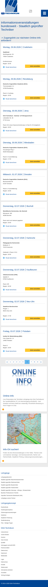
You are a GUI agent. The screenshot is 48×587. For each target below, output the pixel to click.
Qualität (3, 542)
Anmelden (3, 572)
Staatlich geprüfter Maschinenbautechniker (12, 479)
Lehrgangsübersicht (6, 477)
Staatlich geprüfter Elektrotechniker (10, 482)
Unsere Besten (5, 534)
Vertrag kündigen (5, 575)
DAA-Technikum (7, 528)
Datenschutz (4, 550)
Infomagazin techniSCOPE (8, 545)
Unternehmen (4, 532)
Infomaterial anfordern (7, 570)
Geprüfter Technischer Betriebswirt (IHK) (11, 495)
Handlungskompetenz (7, 509)
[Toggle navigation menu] (44, 13)
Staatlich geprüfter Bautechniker (9, 485)
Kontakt (3, 564)
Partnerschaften (5, 547)
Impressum (4, 553)
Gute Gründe (4, 540)
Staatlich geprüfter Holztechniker (9, 487)
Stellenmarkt (4, 567)
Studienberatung (5, 520)
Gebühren (3, 515)
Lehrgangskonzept (8, 503)
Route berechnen (11, 67)
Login (2, 559)
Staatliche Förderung (6, 517)
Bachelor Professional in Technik (9, 493)
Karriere (3, 537)
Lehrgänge (5, 473)
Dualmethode (4, 507)
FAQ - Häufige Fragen (7, 523)
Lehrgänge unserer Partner (8, 498)
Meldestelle (4, 555)
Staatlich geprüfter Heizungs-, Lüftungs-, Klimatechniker (16, 490)
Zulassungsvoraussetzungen (8, 512)
